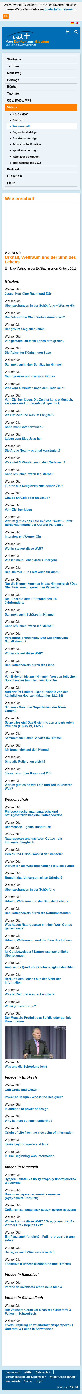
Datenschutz (44, 1372)
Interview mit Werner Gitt (23, 536)
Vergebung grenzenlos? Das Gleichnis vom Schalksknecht (36, 639)
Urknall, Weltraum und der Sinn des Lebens (36, 901)
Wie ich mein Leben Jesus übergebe (31, 560)
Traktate (13, 93)
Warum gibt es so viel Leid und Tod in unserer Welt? (38, 786)
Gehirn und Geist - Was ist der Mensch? (34, 854)
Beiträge (13, 80)
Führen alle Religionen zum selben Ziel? (34, 486)
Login (39, 1381)
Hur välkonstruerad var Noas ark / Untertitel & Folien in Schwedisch (38, 1311)
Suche (28, 1381)
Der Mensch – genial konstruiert (28, 827)
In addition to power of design (26, 1109)
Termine (13, 66)
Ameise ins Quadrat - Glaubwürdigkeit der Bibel (39, 967)
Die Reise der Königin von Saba (28, 352)
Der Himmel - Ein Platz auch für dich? (32, 572)
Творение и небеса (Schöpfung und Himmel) (38, 1263)
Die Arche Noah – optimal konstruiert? (33, 450)
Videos (12, 107)
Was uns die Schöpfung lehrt (26, 1066)
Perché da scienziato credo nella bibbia (33, 1287)
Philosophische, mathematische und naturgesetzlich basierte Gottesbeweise (33, 813)
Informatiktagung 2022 (26, 162)
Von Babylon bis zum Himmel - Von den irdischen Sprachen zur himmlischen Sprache (41, 678)
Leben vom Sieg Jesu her (23, 438)
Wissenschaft (21, 126)
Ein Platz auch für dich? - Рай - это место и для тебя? (40, 1238)
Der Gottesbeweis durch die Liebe (29, 665)
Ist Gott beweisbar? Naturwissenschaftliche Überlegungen (36, 953)
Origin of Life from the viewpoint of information (39, 1132)
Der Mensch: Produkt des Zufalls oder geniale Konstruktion (38, 1019)
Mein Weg (14, 73)
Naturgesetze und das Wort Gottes (30, 376)
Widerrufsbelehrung (63, 1376)
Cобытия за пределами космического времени (40, 1209)
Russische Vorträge (24, 138)
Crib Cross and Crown (21, 1089)
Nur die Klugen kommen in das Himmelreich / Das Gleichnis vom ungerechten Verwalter (41, 585)
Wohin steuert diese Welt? (24, 548)
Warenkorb (13, 1381)
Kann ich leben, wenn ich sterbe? (29, 474)
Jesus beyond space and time (26, 1144)
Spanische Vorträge (24, 150)
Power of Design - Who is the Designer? (34, 1097)
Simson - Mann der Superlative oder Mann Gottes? (35, 709)
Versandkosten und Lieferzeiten (26, 1376)
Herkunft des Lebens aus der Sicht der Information (33, 980)
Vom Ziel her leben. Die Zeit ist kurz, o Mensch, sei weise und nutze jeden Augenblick (39, 401)
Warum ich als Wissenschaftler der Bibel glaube (40, 865)
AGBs (28, 1372)
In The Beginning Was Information (29, 1156)
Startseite (14, 59)
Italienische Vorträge (25, 156)
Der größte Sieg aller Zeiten (25, 329)
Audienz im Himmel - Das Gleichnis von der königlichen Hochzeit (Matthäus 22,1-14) (36, 693)
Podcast (13, 169)
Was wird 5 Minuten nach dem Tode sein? (35, 388)
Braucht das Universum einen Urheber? (33, 877)
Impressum (13, 1372)
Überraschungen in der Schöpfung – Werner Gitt (40, 305)
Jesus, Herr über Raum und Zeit (28, 293)
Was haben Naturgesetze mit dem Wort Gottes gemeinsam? (38, 926)
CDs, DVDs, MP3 (19, 100)
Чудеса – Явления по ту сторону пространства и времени (40, 1180)
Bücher (12, 86)
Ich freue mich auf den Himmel (27, 749)
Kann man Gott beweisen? (24, 427)
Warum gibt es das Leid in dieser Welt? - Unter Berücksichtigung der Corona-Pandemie (38, 522)
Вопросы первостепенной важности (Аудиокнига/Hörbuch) (32, 1196)
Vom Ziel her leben (18, 509)
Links (11, 183)
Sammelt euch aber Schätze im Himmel (33, 364)
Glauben (17, 120)
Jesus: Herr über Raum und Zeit (28, 773)
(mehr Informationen (59, 9)
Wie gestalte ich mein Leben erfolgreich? (34, 341)
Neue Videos (20, 114)
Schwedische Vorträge (26, 144)
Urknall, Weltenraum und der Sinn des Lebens (38, 940)
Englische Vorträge (24, 132)
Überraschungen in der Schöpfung (30, 889)
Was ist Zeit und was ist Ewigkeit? (29, 415)
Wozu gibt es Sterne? (20, 1006)
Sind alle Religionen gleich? (25, 761)
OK (6, 16)
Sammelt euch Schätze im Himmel (29, 614)
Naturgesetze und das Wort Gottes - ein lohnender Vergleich (33, 840)
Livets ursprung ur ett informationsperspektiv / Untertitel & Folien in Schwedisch (39, 1326)
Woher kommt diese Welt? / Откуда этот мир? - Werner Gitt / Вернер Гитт (39, 1223)
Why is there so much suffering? (28, 1120)
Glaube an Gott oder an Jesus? (27, 497)
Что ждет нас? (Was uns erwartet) (30, 1252)
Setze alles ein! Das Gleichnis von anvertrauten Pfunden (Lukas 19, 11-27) (39, 724)
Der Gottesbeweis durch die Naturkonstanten (38, 913)
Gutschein (14, 176)
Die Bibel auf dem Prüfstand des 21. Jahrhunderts (31, 600)
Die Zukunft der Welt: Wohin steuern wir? (35, 317)
